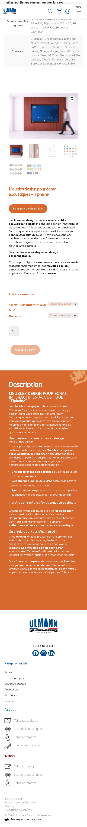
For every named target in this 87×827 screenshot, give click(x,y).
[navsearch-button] (50, 11)
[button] (72, 99)
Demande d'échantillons (28, 208)
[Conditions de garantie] (43, 810)
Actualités (10, 695)
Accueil (9, 672)
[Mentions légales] (43, 799)
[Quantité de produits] (14, 331)
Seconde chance (15, 683)
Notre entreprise (14, 678)
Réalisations (11, 689)
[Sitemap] (43, 806)
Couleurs (15, 316)
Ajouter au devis (25, 349)
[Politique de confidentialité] (43, 803)
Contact (9, 701)
